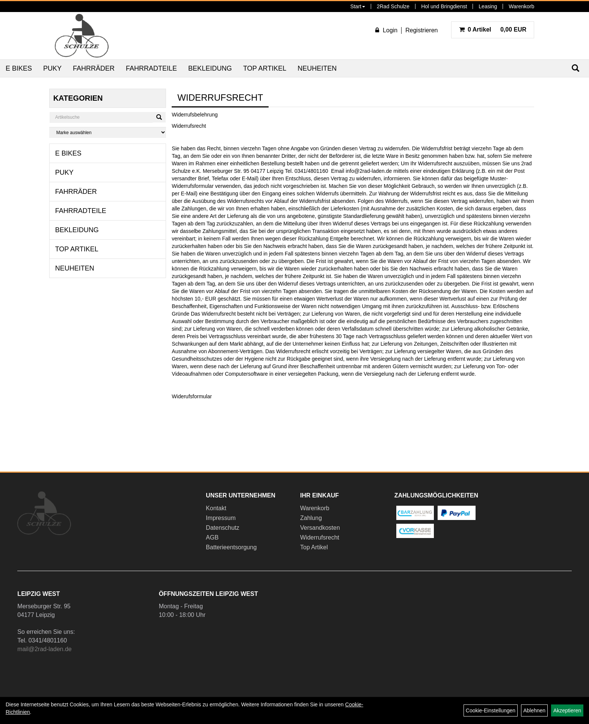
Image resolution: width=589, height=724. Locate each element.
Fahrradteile (151, 68)
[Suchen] (159, 117)
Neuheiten (317, 68)
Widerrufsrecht (319, 537)
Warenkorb (521, 6)
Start (357, 6)
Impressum (221, 518)
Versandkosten (320, 527)
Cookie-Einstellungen (490, 710)
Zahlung (311, 518)
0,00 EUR (493, 29)
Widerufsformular (192, 396)
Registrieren (421, 30)
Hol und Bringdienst (444, 6)
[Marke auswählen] (107, 132)
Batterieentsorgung (231, 547)
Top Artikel (264, 68)
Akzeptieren (567, 710)
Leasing (488, 6)
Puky (52, 68)
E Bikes (19, 68)
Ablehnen (534, 710)
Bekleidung (210, 68)
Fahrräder (94, 68)
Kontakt (216, 508)
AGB (212, 537)
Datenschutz (222, 527)
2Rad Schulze (393, 6)
